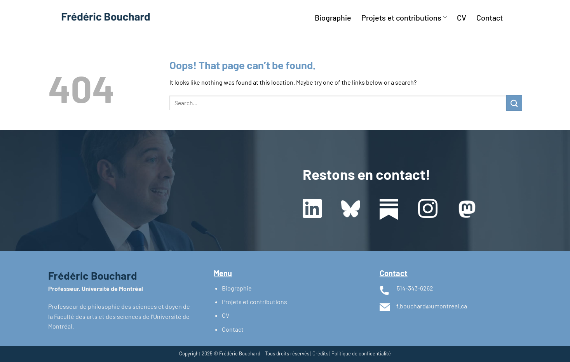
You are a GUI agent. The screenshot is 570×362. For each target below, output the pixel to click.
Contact (489, 17)
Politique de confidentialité (361, 353)
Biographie (333, 17)
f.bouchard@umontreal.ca (431, 306)
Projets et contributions (403, 17)
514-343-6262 (415, 288)
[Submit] (514, 102)
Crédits (320, 353)
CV (461, 17)
